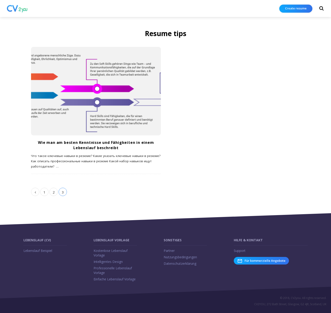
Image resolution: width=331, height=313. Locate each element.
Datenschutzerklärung (180, 263)
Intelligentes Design (108, 261)
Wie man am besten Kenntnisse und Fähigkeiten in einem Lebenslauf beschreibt (96, 145)
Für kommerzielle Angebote (261, 260)
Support (239, 250)
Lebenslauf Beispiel (37, 250)
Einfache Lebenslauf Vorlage (115, 279)
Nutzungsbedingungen (180, 257)
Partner (169, 250)
